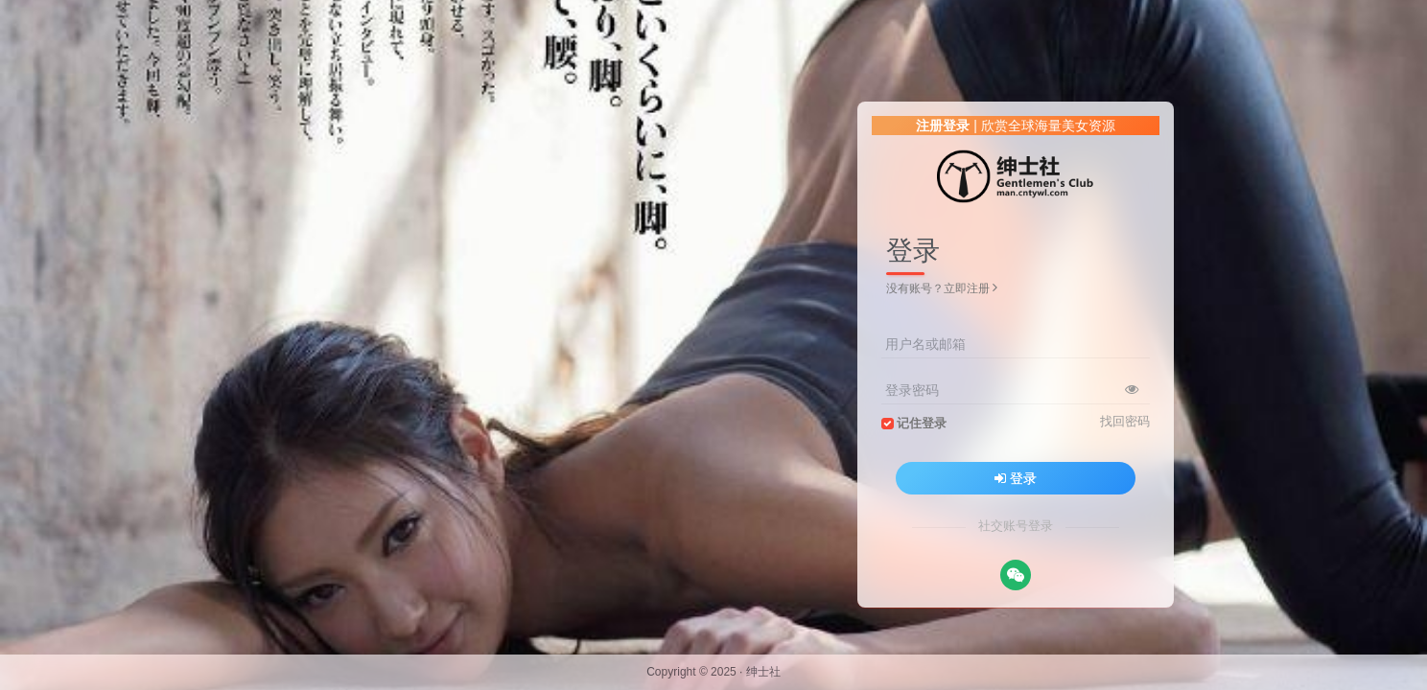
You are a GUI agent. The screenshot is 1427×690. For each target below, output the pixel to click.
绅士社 (763, 671)
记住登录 (922, 423)
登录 (1015, 478)
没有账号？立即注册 (941, 288)
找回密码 (1125, 421)
